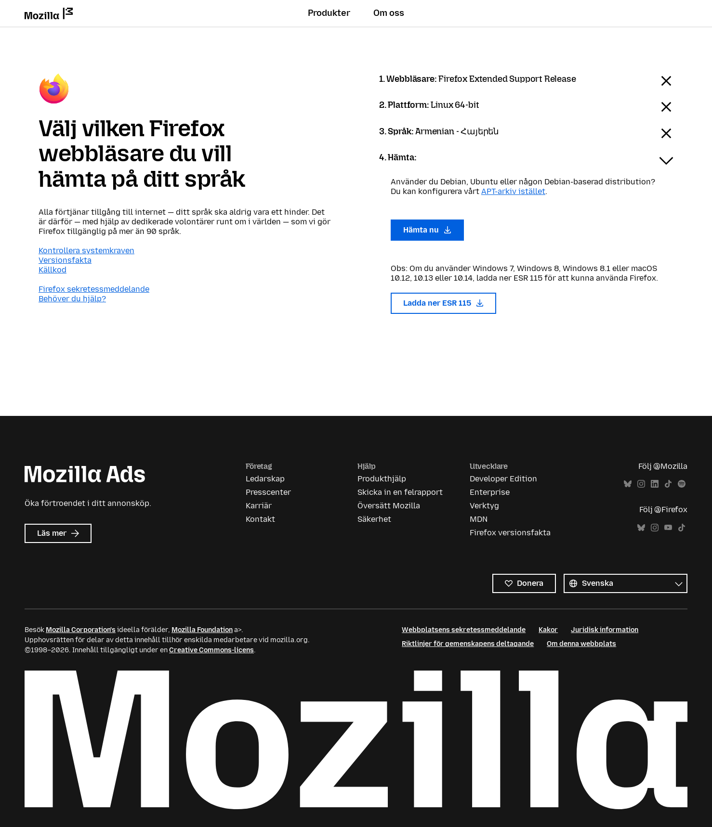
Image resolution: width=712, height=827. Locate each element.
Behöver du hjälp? (72, 298)
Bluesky (627, 484)
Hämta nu (427, 229)
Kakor (548, 630)
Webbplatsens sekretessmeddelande (464, 630)
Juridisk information (604, 630)
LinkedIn (654, 484)
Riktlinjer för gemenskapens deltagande (468, 644)
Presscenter (268, 492)
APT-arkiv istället (513, 191)
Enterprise (490, 492)
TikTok (668, 484)
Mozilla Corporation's (81, 630)
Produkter (329, 13)
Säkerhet (374, 519)
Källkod (52, 269)
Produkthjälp (381, 478)
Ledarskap (265, 478)
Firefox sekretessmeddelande (94, 289)
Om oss (388, 13)
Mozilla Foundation (202, 630)
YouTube (668, 528)
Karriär (259, 505)
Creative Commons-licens (211, 650)
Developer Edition (503, 478)
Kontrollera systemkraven (86, 250)
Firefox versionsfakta (510, 532)
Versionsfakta (65, 260)
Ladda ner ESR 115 (443, 303)
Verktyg (484, 505)
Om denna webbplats (581, 644)
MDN (479, 519)
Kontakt (260, 519)
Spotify (681, 484)
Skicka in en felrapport (400, 492)
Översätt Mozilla (388, 505)
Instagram (641, 484)
